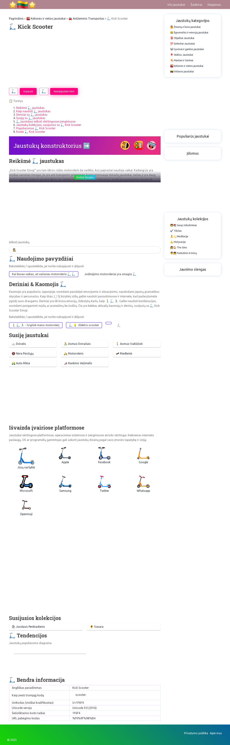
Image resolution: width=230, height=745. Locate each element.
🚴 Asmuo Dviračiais (77, 343)
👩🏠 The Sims (178, 247)
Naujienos (214, 4)
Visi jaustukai (176, 4)
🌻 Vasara (97, 626)
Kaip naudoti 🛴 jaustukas (33, 111)
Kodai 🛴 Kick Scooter (30, 131)
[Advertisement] (85, 59)
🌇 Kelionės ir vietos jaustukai (46, 18)
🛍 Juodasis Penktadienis (28, 626)
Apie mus (216, 733)
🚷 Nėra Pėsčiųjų (23, 353)
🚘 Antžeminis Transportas (86, 18)
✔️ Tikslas (176, 230)
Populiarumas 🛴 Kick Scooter (36, 128)
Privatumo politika (196, 733)
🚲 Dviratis (19, 343)
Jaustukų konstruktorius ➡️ (51, 145)
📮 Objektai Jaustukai (182, 38)
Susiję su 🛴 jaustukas (30, 118)
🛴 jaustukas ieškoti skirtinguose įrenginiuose (45, 121)
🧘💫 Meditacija (179, 236)
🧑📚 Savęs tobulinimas (183, 225)
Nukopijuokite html (64, 91)
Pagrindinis (16, 18)
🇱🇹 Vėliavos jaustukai (182, 71)
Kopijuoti (28, 91)
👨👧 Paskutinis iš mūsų (183, 253)
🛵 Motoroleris (74, 353)
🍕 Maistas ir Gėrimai (181, 60)
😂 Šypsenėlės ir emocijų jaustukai (189, 32)
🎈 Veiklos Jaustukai (181, 54)
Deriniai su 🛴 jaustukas (31, 114)
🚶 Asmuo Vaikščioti (129, 343)
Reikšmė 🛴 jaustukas (30, 107)
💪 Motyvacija (178, 241)
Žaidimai (196, 4)
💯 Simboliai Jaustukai (182, 43)
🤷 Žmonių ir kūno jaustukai (185, 27)
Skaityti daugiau (85, 177)
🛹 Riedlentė (124, 353)
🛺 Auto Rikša (21, 363)
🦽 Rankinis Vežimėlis (78, 363)
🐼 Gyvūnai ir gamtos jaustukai (187, 49)
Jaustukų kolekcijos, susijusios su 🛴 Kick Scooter (48, 124)
